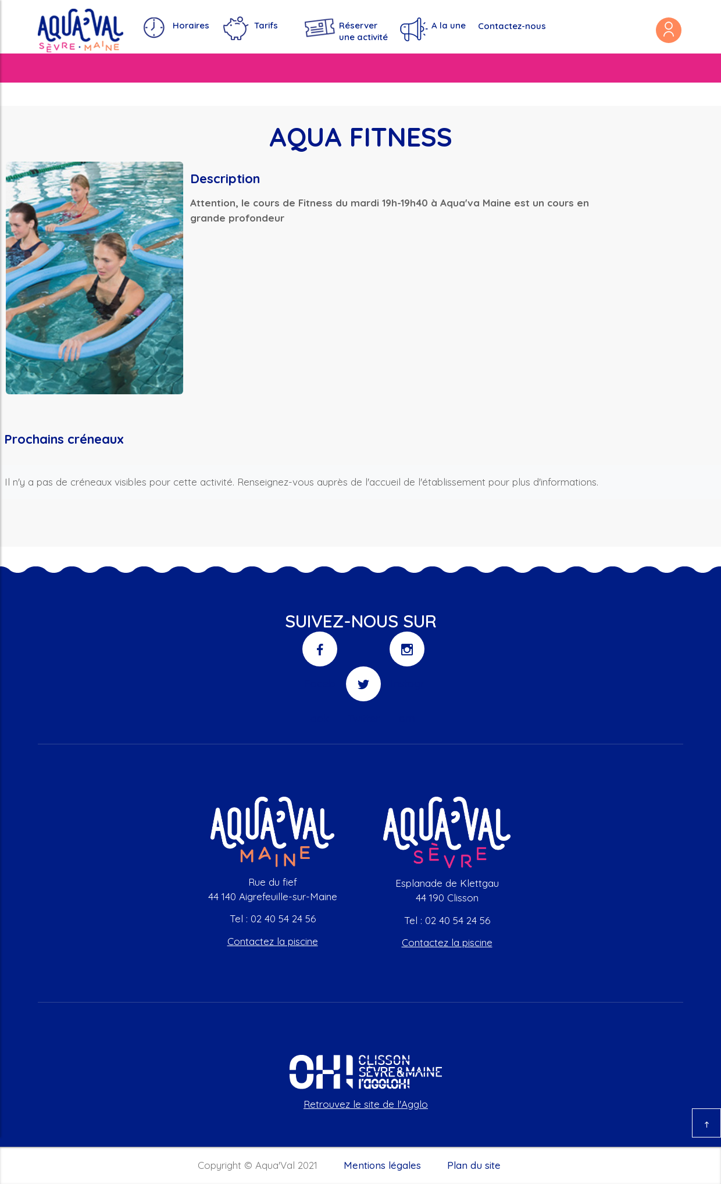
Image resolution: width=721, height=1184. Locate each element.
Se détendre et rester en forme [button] (452, 68)
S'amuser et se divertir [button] (304, 68)
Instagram (407, 654)
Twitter (364, 689)
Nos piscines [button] (65, 68)
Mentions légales (382, 1165)
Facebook (320, 654)
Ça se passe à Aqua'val (597, 68)
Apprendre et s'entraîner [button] (171, 68)
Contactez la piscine (272, 941)
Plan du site (474, 1165)
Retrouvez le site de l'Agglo (366, 1104)
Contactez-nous (512, 25)
